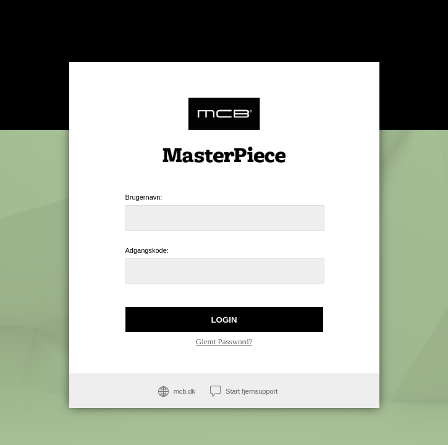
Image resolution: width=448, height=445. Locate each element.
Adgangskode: (147, 250)
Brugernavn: (144, 197)
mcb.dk (184, 391)
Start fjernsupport (251, 391)
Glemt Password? (224, 341)
